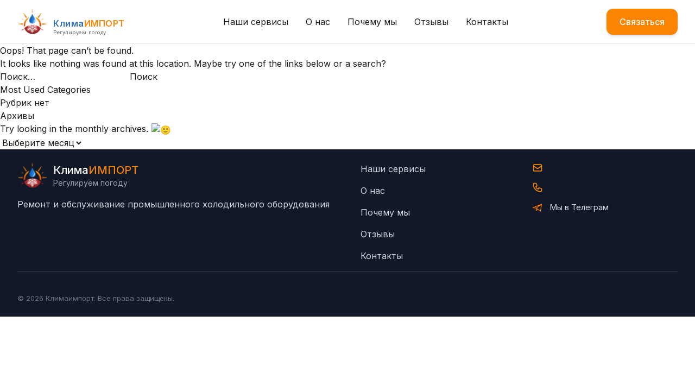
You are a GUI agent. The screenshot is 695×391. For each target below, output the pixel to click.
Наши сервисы (255, 21)
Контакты (487, 21)
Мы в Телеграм (579, 206)
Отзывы (431, 21)
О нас (318, 21)
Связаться (642, 21)
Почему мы (372, 21)
